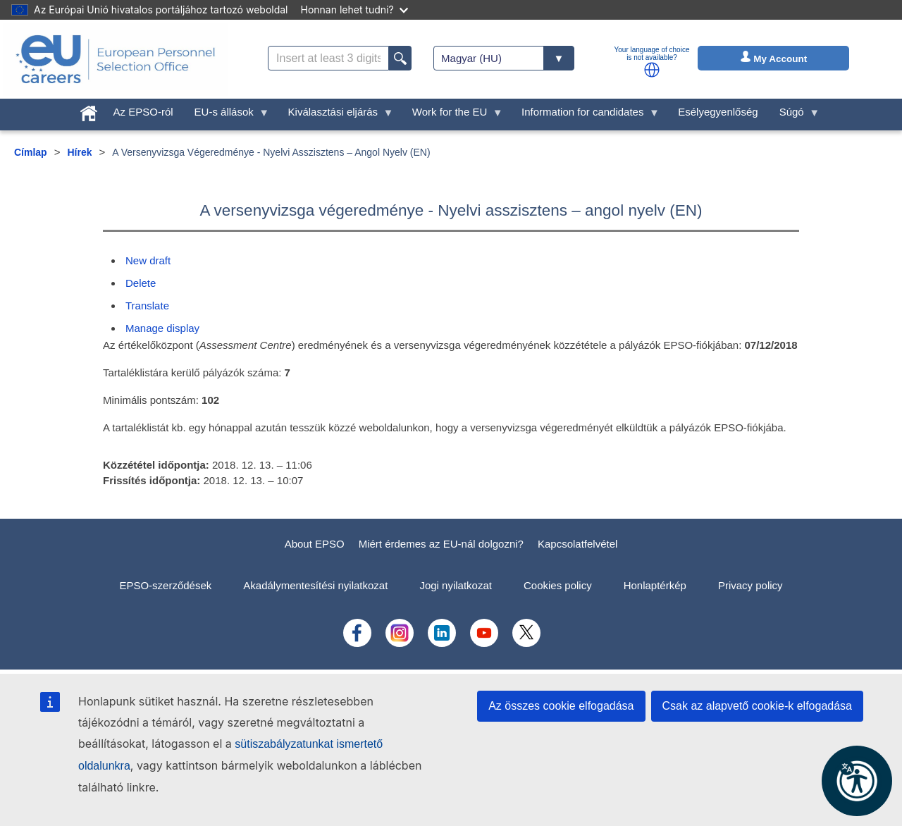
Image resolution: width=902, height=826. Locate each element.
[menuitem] (89, 110)
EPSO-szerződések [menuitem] (165, 585)
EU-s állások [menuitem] (227, 115)
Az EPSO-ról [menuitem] (143, 112)
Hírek (79, 152)
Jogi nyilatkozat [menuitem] (455, 585)
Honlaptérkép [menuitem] (655, 585)
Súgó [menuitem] (794, 115)
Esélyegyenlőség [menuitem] (718, 112)
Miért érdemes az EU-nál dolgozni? (441, 544)
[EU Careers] (115, 59)
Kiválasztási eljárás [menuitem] (336, 115)
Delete (140, 283)
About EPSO (315, 544)
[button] (651, 69)
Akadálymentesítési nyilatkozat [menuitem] (315, 585)
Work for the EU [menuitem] (452, 115)
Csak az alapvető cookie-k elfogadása (757, 706)
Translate (147, 306)
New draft (148, 260)
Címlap (30, 152)
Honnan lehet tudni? (354, 10)
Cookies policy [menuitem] (558, 585)
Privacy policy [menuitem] (750, 585)
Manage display (162, 328)
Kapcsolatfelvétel (577, 544)
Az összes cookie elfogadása (561, 706)
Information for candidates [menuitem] (585, 115)
